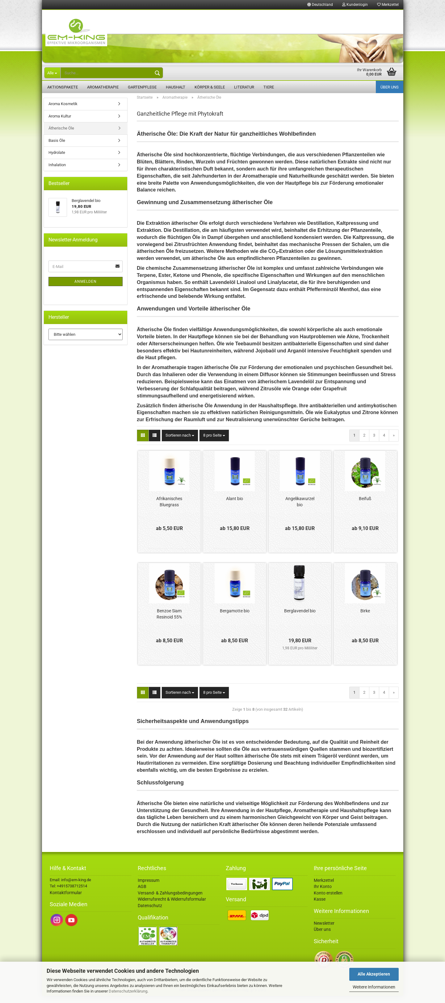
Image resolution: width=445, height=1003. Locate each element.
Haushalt (175, 87)
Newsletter (324, 930)
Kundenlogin (355, 4)
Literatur (244, 87)
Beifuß (365, 505)
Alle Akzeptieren (374, 974)
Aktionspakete (62, 87)
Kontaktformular (66, 899)
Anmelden (85, 288)
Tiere (268, 87)
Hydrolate (56, 159)
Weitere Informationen (374, 987)
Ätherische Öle (61, 135)
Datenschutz (150, 912)
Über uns (389, 87)
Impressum (148, 887)
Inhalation (57, 172)
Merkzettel (388, 4)
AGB (142, 893)
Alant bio (234, 505)
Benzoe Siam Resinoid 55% (169, 621)
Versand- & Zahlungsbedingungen (170, 900)
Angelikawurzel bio (299, 508)
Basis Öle (56, 147)
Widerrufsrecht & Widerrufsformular (172, 906)
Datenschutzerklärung (128, 991)
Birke (365, 617)
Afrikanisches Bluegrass (169, 508)
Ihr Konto (323, 893)
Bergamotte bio (235, 617)
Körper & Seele (210, 87)
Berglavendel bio (300, 617)
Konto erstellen (328, 900)
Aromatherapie (103, 87)
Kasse (319, 906)
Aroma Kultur (59, 123)
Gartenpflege (142, 87)
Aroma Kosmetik (63, 111)
